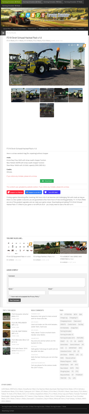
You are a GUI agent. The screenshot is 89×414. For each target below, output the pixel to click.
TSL (69, 378)
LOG (77, 355)
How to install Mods (19, 29)
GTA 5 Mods (10, 399)
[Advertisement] (47, 133)
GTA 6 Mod (52, 392)
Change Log (63, 318)
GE (75, 341)
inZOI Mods (5, 389)
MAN (61, 358)
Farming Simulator (65, 331)
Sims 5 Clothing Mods (57, 396)
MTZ (76, 365)
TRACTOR (63, 378)
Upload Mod (6, 29)
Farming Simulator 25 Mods (9, 407)
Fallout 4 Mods (21, 399)
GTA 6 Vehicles (79, 389)
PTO (77, 372)
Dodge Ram (74, 328)
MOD (74, 362)
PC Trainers (29, 396)
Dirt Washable (64, 328)
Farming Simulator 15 (66, 335)
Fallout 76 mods (6, 394)
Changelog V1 (74, 318)
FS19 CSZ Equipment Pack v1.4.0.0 (18, 257)
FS (71, 341)
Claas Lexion (77, 321)
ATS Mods (44, 392)
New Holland (64, 368)
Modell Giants (64, 365)
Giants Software (75, 345)
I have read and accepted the (24, 297)
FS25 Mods (83, 392)
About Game (55, 29)
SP (72, 375)
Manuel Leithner (70, 358)
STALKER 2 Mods (63, 392)
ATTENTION (68, 315)
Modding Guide (43, 29)
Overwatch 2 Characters (35, 399)
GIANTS (80, 341)
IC (66, 348)
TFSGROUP (79, 375)
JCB (74, 351)
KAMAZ (71, 355)
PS (72, 372)
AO (61, 315)
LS (81, 355)
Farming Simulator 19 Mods (42, 407)
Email (50, 289)
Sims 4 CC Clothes (28, 394)
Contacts (81, 29)
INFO (80, 348)
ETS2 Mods (17, 394)
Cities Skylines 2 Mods (41, 396)
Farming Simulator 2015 (67, 338)
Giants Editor (66, 29)
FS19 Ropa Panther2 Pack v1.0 (43, 257)
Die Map (80, 325)
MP (72, 365)
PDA (77, 368)
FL (67, 341)
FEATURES (80, 338)
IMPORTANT (73, 348)
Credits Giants (72, 325)
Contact (11, 411)
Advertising (5, 411)
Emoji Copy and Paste (65, 394)
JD (78, 351)
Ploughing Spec (65, 372)
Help (74, 29)
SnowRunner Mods (7, 392)
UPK (74, 378)
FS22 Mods (19, 392)
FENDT (62, 341)
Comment (12, 276)
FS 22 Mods (53, 394)
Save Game (74, 392)
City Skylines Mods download (46, 389)
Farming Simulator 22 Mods (26, 407)
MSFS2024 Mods (16, 389)
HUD (61, 348)
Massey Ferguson (65, 362)
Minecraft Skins (59, 399)
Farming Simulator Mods (11, 2)
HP (83, 345)
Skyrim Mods (48, 399)
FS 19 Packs (11, 33)
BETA (75, 315)
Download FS (32, 29)
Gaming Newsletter (17, 396)
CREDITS (63, 325)
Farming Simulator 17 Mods (58, 407)
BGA (80, 315)
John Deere (63, 355)
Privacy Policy (34, 297)
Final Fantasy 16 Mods (73, 399)
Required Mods (65, 375)
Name (11, 289)
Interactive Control (65, 351)
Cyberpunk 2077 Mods (32, 392)
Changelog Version (66, 321)
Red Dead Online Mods (65, 389)
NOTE (72, 368)
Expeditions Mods (42, 394)
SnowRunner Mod (29, 389)
